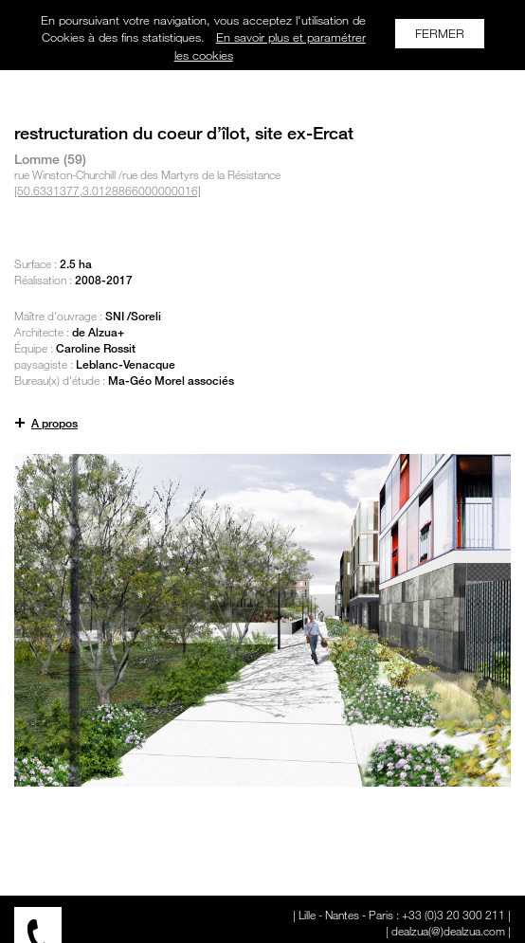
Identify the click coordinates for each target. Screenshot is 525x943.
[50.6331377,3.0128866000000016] (107, 190)
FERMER (439, 33)
